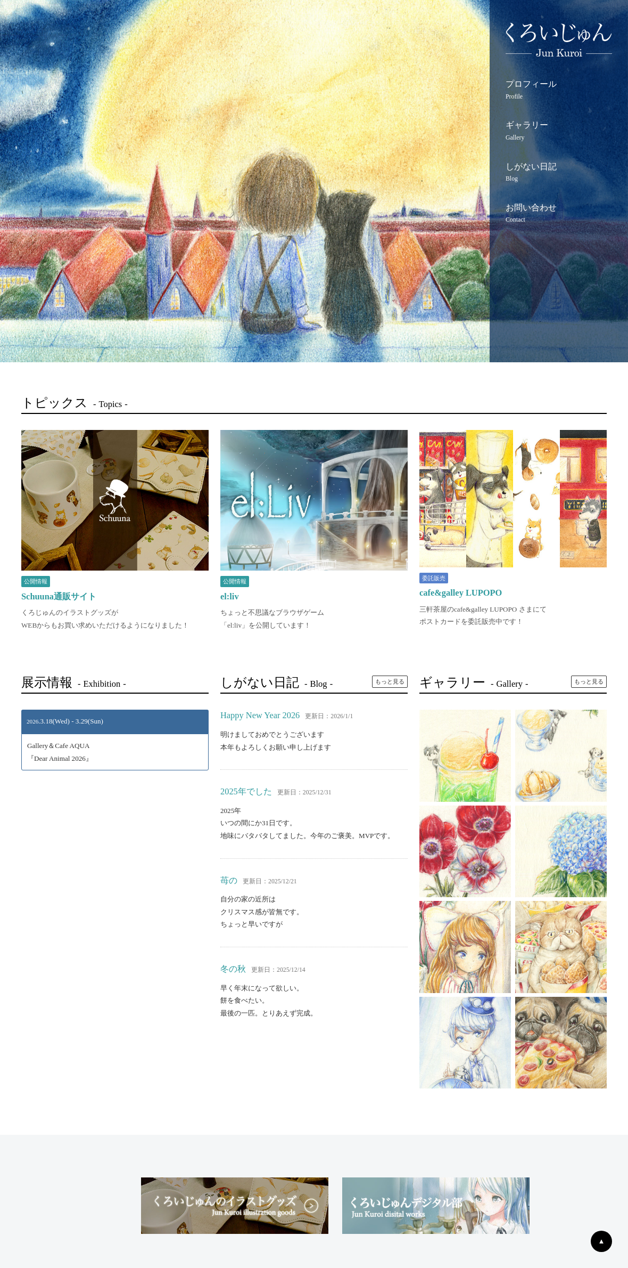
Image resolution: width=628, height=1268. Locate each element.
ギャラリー (559, 132)
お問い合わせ (559, 214)
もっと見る (389, 681)
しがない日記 (559, 173)
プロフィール (559, 91)
